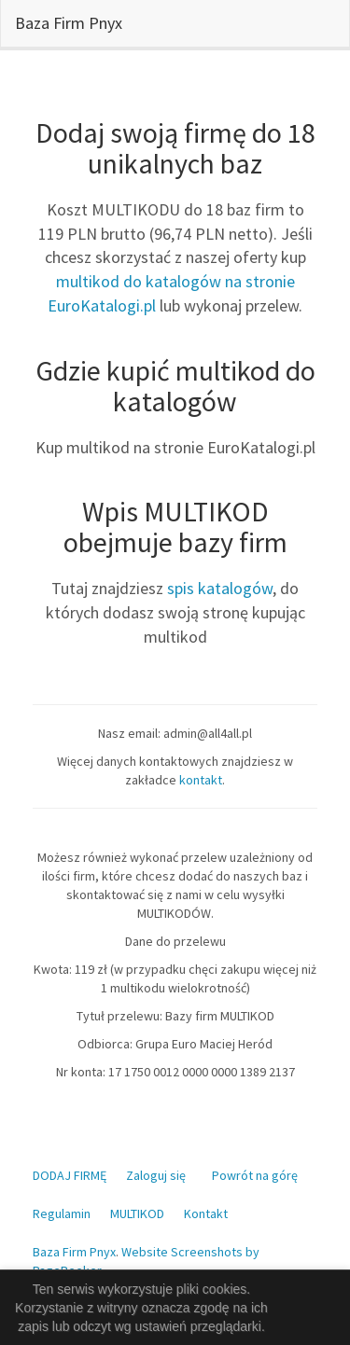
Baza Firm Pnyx (68, 23)
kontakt (200, 779)
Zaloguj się (156, 1175)
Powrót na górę (255, 1175)
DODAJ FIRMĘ (69, 1175)
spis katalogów (220, 588)
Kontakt (206, 1213)
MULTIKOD (137, 1213)
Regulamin (62, 1213)
